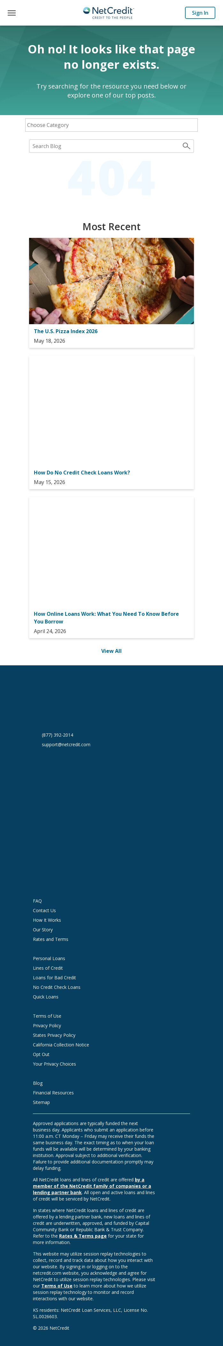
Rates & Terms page (83, 1236)
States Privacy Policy (54, 1035)
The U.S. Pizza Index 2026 (65, 331)
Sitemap (41, 1102)
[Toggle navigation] (11, 13)
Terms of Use (47, 1016)
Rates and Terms (50, 939)
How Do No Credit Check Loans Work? (82, 472)
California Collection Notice (61, 1045)
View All (111, 650)
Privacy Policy (47, 1025)
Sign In (200, 12)
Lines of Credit (48, 968)
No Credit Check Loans (57, 987)
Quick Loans (45, 997)
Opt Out (41, 1054)
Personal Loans (49, 958)
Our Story (43, 930)
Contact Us (44, 910)
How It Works (47, 920)
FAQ (37, 901)
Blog (37, 1083)
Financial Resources (53, 1093)
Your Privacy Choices (60, 1064)
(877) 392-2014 (57, 735)
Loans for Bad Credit (54, 977)
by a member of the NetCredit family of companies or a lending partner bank (92, 1186)
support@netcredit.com (66, 744)
